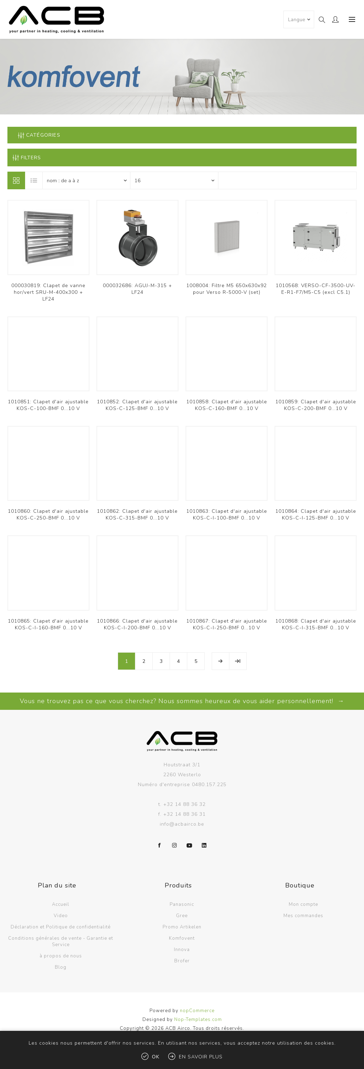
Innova (182, 949)
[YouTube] (189, 845)
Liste (34, 180)
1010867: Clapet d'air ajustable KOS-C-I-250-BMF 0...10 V (226, 624)
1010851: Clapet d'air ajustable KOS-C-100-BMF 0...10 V (48, 405)
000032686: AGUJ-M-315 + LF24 (137, 289)
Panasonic (182, 904)
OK (156, 1056)
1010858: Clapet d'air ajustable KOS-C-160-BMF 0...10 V (226, 405)
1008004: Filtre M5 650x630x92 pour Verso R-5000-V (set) (226, 289)
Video (61, 916)
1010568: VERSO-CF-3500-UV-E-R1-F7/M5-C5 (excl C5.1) (316, 289)
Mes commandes (303, 916)
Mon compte (303, 904)
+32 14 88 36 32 (184, 804)
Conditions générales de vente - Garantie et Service (60, 941)
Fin (237, 661)
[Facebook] (159, 845)
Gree (182, 916)
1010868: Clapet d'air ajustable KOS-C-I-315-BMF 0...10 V (315, 624)
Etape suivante (220, 661)
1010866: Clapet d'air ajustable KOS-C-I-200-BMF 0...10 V (137, 624)
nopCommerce (197, 1011)
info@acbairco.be (182, 824)
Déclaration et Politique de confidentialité (61, 927)
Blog (60, 967)
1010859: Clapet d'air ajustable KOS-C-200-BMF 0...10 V (315, 405)
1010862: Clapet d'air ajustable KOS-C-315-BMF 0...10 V (137, 514)
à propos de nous (61, 956)
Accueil (60, 904)
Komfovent (182, 938)
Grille (16, 180)
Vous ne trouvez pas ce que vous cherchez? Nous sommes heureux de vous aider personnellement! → (182, 701)
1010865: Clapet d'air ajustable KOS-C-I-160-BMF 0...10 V (48, 624)
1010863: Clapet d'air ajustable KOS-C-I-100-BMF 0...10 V (226, 514)
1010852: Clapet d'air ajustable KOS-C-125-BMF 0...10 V (137, 405)
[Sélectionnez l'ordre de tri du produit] (86, 180)
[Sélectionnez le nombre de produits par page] (174, 180)
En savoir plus (201, 1056)
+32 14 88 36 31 (184, 814)
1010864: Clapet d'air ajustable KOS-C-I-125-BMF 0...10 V (315, 514)
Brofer (182, 961)
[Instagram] (174, 845)
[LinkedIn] (204, 845)
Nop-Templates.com (198, 1019)
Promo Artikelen (182, 927)
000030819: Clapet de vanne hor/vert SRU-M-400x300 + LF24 (48, 292)
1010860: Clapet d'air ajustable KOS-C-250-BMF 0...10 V (48, 514)
